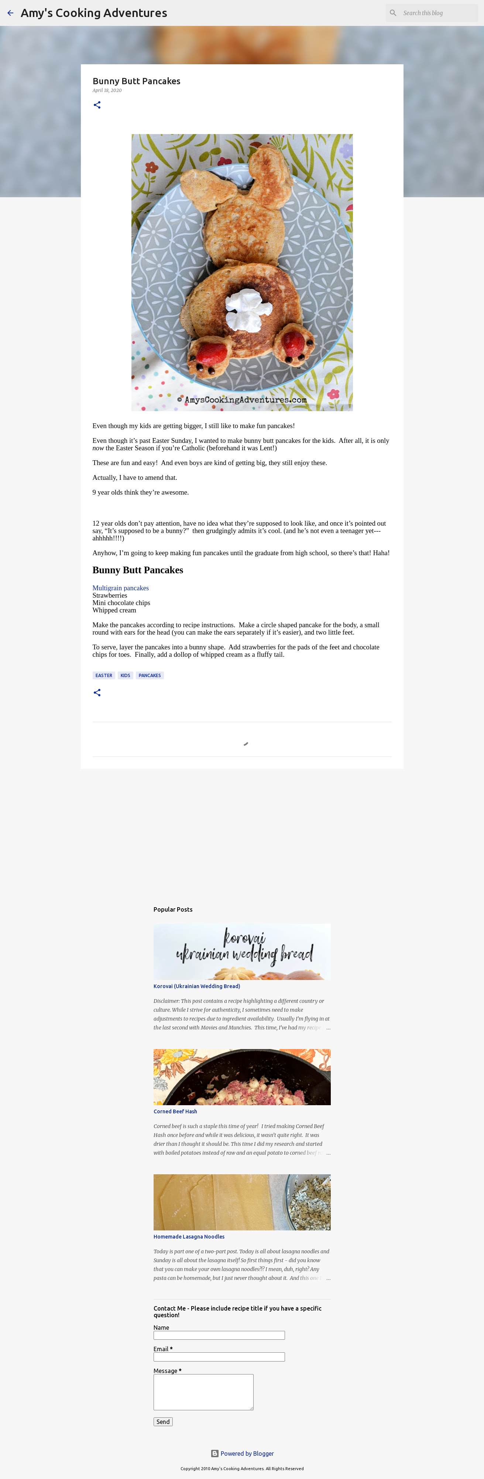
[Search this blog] (439, 13)
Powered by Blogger (242, 1453)
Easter (104, 675)
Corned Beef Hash (175, 1111)
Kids (125, 675)
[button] (97, 105)
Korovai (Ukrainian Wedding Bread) (197, 986)
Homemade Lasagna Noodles (189, 1237)
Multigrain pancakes (121, 588)
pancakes (150, 675)
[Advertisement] (242, 831)
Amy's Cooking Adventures (94, 12)
